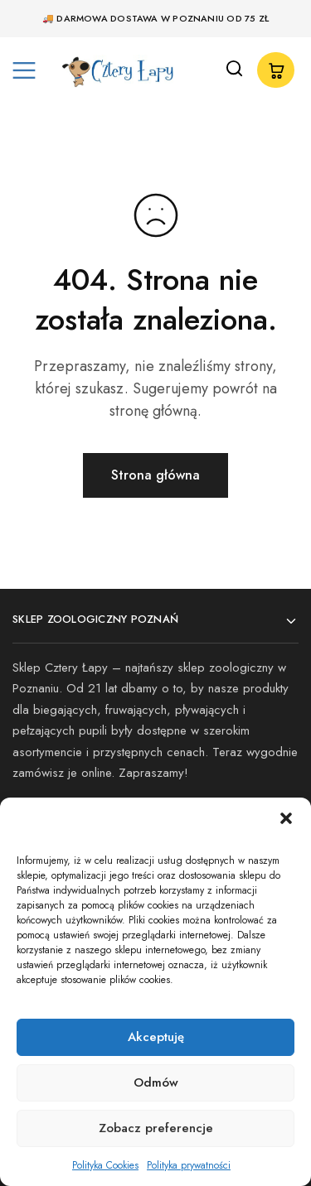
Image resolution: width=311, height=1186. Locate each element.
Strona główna (155, 475)
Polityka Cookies (105, 1165)
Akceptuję (156, 1037)
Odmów (156, 1082)
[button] (286, 818)
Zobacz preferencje (156, 1128)
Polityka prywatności (189, 1165)
